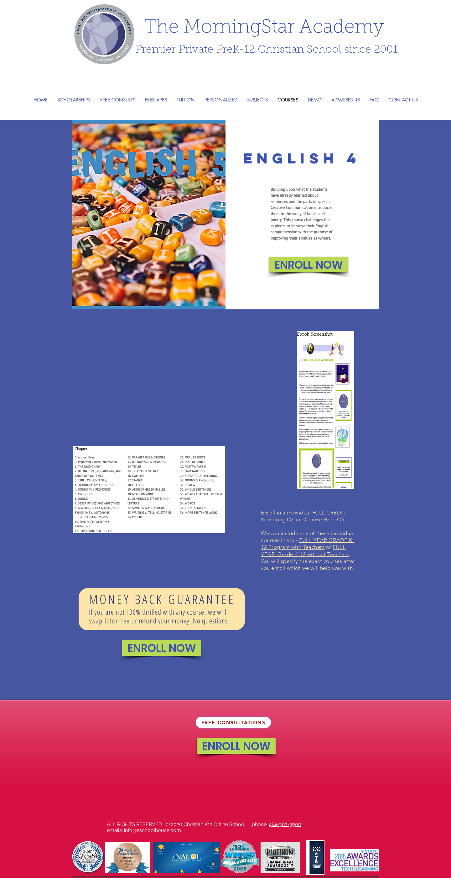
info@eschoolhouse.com (152, 830)
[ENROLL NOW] (308, 264)
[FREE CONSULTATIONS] (233, 722)
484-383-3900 (285, 824)
